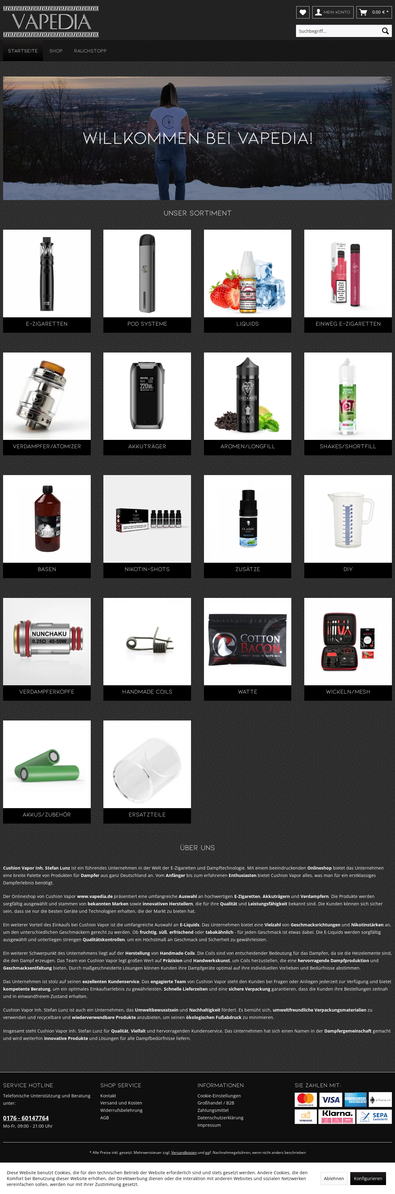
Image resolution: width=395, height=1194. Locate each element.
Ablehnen (334, 1178)
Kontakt (108, 1096)
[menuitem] (303, 12)
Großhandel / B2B (216, 1103)
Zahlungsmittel (213, 1110)
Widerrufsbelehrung (121, 1110)
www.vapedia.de (95, 896)
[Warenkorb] (374, 12)
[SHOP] (56, 50)
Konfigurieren (368, 1178)
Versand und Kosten (121, 1103)
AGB (104, 1118)
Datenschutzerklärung (220, 1118)
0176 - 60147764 (26, 1118)
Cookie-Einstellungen (219, 1096)
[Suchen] (385, 31)
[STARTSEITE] (23, 50)
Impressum (209, 1125)
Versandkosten (184, 1152)
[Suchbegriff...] (344, 31)
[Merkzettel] (303, 12)
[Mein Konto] (333, 12)
